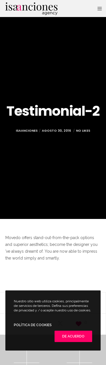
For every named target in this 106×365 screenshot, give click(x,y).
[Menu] (98, 8)
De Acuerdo (73, 336)
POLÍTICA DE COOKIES (33, 325)
